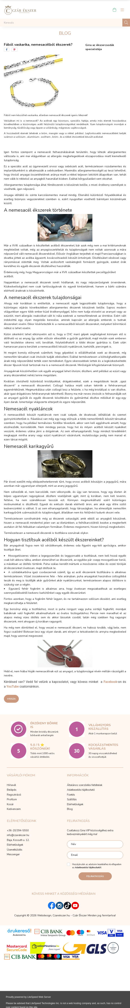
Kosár (10, 804)
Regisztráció (14, 795)
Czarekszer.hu (61, 915)
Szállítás (72, 799)
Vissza (11, 698)
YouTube (12, 686)
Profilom (12, 799)
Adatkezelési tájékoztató (81, 790)
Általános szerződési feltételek (84, 785)
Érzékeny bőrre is (44, 725)
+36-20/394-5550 (18, 830)
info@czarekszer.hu (18, 835)
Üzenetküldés (14, 850)
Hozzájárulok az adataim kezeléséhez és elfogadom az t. (96, 866)
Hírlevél (11, 785)
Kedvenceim (14, 809)
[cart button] (114, 10)
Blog (70, 809)
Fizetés (71, 795)
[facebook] (6, 50)
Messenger (13, 854)
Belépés (11, 790)
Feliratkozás (95, 876)
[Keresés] (65, 23)
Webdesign (44, 915)
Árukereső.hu (19, 935)
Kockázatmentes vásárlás (103, 747)
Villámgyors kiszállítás (99, 727)
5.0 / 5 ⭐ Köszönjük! (40, 747)
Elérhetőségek (75, 804)
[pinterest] (14, 50)
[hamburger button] (122, 10)
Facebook (110, 682)
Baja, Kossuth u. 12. (18, 840)
